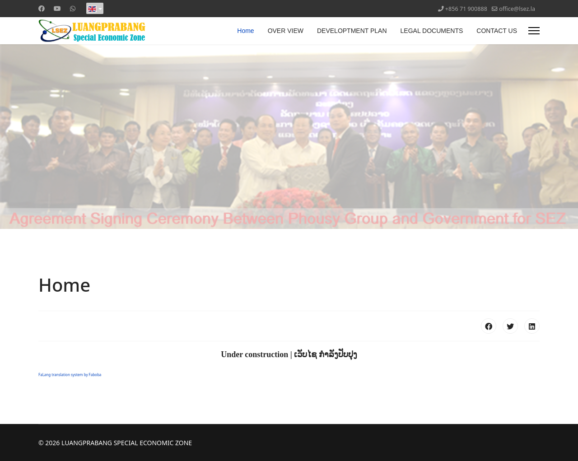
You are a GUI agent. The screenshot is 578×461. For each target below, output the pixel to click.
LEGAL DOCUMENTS (432, 30)
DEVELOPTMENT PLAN (352, 30)
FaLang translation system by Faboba (69, 374)
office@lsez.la (517, 9)
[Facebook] (41, 8)
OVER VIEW (285, 30)
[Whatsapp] (72, 8)
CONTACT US (496, 30)
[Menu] (534, 30)
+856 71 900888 (466, 9)
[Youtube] (57, 8)
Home (245, 30)
